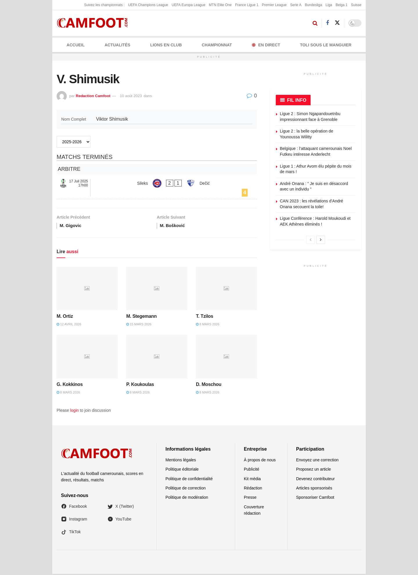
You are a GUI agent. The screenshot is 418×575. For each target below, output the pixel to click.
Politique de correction (185, 489)
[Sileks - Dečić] (157, 188)
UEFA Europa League (188, 5)
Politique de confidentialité (189, 479)
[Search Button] (315, 23)
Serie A (295, 5)
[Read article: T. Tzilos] (226, 289)
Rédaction (253, 489)
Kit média (252, 479)
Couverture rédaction (254, 511)
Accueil (75, 45)
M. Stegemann (141, 317)
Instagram (74, 520)
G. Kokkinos (70, 385)
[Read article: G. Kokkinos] (87, 357)
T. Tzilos (204, 317)
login (74, 411)
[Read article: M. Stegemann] (156, 289)
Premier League (274, 5)
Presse (250, 498)
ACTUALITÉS (117, 45)
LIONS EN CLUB (166, 45)
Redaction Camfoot (93, 96)
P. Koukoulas (140, 385)
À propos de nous (260, 461)
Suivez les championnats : (104, 5)
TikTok (71, 533)
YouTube (119, 520)
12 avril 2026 (69, 325)
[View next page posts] (320, 240)
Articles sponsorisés (314, 489)
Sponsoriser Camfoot (315, 498)
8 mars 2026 (207, 325)
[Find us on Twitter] (337, 22)
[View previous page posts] (310, 240)
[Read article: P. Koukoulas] (156, 357)
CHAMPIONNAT (217, 45)
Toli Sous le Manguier (326, 45)
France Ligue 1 (246, 5)
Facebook (74, 507)
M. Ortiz (65, 317)
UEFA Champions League (148, 5)
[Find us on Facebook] (327, 23)
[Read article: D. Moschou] (226, 357)
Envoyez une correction (317, 461)
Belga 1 (341, 5)
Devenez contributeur (315, 479)
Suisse (356, 5)
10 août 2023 (131, 96)
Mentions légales (180, 461)
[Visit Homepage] (94, 23)
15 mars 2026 (139, 325)
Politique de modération (186, 498)
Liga (329, 5)
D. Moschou (208, 385)
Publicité (251, 470)
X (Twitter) (120, 507)
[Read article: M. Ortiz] (87, 289)
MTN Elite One (220, 5)
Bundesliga (313, 5)
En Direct (266, 45)
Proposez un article (313, 470)
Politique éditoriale (182, 470)
